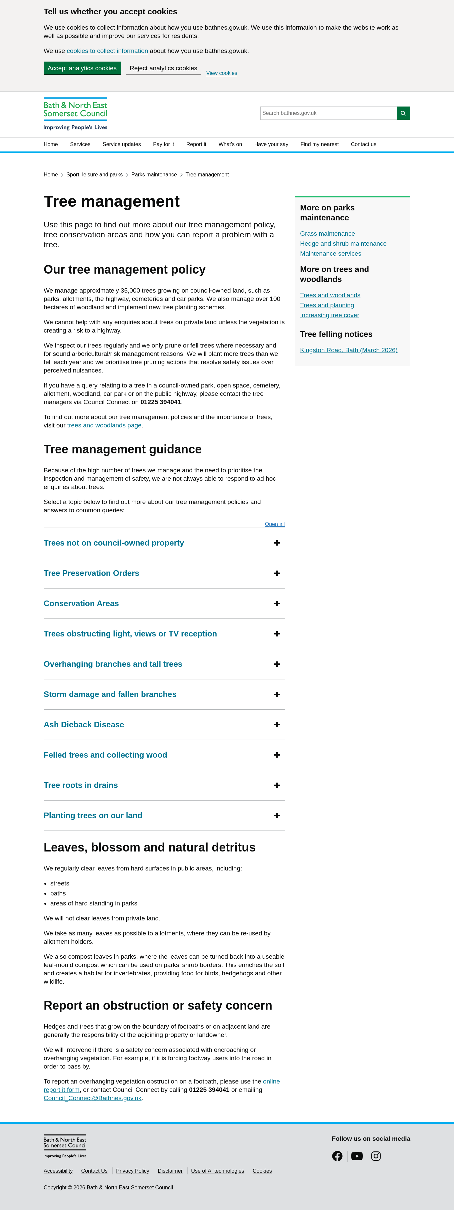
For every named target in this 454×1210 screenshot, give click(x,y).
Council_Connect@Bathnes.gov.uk (93, 1097)
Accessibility (58, 1171)
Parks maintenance (154, 174)
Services (80, 144)
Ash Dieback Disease (84, 724)
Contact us (363, 144)
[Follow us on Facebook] (337, 1158)
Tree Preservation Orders (91, 573)
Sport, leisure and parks (94, 174)
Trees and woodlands (330, 295)
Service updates (122, 144)
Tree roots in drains (81, 785)
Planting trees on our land (93, 815)
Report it (196, 144)
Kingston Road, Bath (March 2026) (349, 350)
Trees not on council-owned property (114, 542)
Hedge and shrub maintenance (343, 243)
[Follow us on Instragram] (376, 1158)
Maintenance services (330, 253)
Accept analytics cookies (82, 68)
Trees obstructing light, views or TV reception (130, 633)
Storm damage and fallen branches (110, 694)
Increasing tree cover (329, 315)
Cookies (262, 1171)
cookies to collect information (107, 50)
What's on (230, 144)
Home (51, 144)
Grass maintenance (327, 233)
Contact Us (94, 1171)
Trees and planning (327, 305)
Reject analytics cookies (163, 68)
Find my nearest (319, 144)
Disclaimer (170, 1171)
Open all (275, 524)
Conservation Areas (81, 603)
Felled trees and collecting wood (105, 754)
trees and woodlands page (104, 425)
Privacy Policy (132, 1171)
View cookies (221, 73)
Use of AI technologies (217, 1171)
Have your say (271, 144)
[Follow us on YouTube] (357, 1158)
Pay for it (163, 144)
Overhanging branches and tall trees (113, 663)
